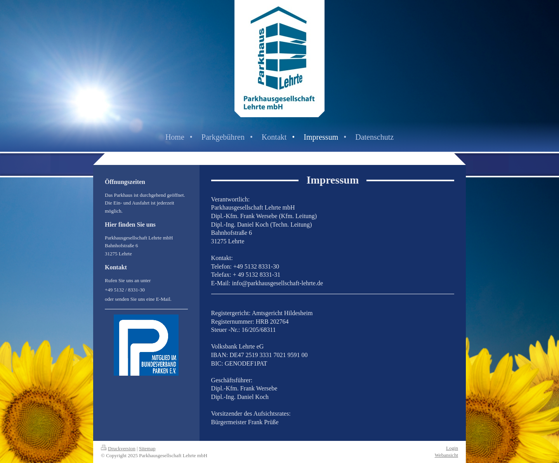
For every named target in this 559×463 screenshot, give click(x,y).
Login (452, 448)
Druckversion (118, 448)
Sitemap (147, 448)
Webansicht (446, 455)
